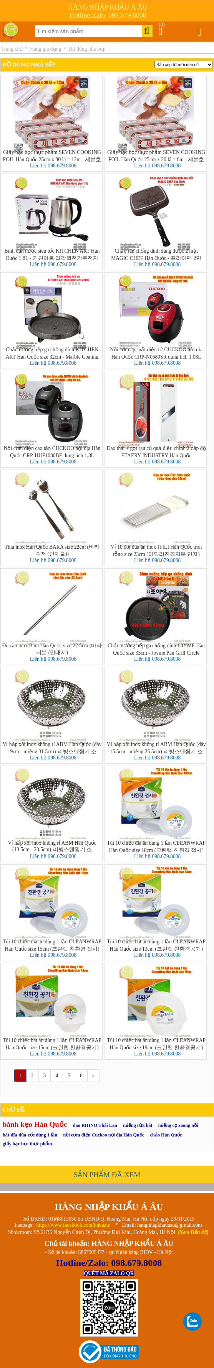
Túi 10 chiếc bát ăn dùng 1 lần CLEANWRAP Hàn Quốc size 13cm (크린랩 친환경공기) (156, 945)
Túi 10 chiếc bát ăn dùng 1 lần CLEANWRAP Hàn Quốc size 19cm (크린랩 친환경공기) (156, 1043)
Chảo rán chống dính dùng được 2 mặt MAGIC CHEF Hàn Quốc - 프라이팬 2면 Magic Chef (156, 254)
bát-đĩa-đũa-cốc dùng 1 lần (30, 1135)
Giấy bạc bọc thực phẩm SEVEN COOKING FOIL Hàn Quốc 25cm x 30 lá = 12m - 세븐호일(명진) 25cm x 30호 (52, 155)
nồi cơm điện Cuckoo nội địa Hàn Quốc (103, 1135)
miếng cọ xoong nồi (178, 1125)
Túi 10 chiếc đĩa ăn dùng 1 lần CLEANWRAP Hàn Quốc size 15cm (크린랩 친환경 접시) (52, 945)
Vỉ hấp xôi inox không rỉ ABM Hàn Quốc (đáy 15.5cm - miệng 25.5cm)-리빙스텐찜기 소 (156, 747)
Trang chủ (12, 49)
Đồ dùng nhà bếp (86, 49)
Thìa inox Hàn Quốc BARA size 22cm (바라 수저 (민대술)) (52, 550)
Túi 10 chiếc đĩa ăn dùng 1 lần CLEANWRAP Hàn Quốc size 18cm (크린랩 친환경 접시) (156, 846)
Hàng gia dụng (45, 49)
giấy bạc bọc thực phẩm (27, 1143)
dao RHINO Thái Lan (95, 1125)
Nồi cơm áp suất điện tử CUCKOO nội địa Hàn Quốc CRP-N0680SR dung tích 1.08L (156, 353)
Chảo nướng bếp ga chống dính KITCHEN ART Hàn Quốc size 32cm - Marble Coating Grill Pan (52, 353)
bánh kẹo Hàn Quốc (35, 1124)
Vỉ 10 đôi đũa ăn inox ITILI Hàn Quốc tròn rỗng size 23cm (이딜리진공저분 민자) (156, 550)
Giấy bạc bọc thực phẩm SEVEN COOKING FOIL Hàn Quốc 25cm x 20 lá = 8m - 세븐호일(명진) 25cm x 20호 (156, 155)
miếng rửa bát (137, 1125)
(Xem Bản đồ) (193, 1232)
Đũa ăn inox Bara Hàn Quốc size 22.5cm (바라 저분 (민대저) (52, 649)
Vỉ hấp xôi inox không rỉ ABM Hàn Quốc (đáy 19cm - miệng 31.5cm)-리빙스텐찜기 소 (52, 747)
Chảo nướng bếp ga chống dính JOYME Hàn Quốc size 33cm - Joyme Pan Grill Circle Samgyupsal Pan (156, 649)
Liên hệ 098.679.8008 (53, 166)
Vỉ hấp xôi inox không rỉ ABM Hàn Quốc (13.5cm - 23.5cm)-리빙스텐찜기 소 (52, 846)
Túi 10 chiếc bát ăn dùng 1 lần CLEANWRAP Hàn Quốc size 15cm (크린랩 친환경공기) (52, 1043)
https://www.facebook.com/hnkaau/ (73, 1225)
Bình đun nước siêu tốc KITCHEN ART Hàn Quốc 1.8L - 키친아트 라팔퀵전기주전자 (52, 254)
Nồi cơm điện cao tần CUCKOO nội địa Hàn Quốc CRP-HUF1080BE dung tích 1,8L (52, 451)
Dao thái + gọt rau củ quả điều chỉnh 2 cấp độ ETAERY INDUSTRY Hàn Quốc (156, 451)
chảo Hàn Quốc (166, 1135)
